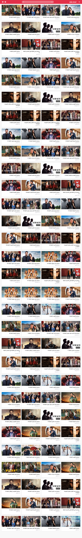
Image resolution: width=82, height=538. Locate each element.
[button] (23, 2)
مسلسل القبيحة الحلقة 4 (74, 263)
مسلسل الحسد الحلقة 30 (15, 175)
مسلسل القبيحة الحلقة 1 (15, 438)
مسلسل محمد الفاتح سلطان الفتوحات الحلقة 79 (52, 123)
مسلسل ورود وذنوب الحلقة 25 (33, 263)
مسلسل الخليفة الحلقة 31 (14, 87)
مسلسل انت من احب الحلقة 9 (34, 333)
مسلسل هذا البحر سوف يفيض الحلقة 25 (31, 211)
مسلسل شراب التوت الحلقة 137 (33, 17)
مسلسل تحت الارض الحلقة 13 (54, 175)
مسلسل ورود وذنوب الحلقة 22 (13, 457)
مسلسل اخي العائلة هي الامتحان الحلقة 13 (71, 281)
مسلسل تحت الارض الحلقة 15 (54, 34)
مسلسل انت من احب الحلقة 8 (14, 404)
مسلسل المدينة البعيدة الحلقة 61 (72, 70)
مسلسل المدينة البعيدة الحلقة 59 (33, 192)
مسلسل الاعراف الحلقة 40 (74, 474)
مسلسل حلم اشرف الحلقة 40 (54, 350)
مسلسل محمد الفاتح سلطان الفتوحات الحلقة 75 (52, 369)
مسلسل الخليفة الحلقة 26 (34, 474)
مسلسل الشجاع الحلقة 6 (15, 51)
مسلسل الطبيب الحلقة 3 (74, 528)
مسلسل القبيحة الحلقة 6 (54, 141)
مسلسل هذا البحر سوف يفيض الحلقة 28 (51, 17)
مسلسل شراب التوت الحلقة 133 (13, 263)
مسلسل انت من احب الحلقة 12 (33, 87)
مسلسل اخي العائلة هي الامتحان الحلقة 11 (71, 510)
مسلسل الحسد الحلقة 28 (74, 369)
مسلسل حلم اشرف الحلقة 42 (34, 175)
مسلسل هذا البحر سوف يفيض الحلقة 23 (51, 404)
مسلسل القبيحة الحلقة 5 (15, 192)
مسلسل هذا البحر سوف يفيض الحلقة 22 (31, 528)
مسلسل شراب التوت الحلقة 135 (53, 158)
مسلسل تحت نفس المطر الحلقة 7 (33, 457)
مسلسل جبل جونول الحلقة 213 (33, 280)
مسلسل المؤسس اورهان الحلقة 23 (72, 104)
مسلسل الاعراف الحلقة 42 (74, 404)
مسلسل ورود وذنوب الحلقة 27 (13, 141)
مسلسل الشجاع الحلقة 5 (15, 122)
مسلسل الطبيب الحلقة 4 (74, 457)
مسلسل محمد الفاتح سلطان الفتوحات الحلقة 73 (71, 492)
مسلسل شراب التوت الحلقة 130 (13, 528)
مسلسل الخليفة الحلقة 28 (14, 333)
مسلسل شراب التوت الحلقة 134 (13, 211)
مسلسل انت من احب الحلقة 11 (33, 158)
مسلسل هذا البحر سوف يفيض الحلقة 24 (71, 333)
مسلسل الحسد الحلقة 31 (74, 122)
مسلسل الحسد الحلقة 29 (54, 245)
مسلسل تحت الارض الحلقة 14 (54, 104)
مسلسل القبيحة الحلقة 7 (54, 70)
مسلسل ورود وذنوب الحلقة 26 (53, 211)
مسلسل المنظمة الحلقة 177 (34, 316)
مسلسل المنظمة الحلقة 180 (34, 70)
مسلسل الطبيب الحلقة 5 (55, 387)
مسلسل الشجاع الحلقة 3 (35, 245)
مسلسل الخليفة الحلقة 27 (74, 421)
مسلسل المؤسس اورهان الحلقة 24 (12, 34)
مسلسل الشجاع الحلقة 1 (35, 369)
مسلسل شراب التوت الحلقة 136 (53, 87)
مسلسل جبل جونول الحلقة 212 (53, 299)
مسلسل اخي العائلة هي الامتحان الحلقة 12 (11, 351)
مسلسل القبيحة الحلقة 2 (74, 387)
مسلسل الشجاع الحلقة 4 (55, 192)
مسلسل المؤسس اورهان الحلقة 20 (12, 421)
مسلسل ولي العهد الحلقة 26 (14, 474)
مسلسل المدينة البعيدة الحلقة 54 (33, 510)
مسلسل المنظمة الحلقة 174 (54, 528)
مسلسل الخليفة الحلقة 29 (54, 228)
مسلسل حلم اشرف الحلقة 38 (34, 491)
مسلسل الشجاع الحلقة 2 (15, 280)
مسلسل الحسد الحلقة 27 (54, 510)
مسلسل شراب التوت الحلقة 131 (33, 404)
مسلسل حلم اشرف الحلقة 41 (14, 228)
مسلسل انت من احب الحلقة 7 (54, 474)
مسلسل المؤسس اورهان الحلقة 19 (12, 491)
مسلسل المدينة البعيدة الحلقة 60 (72, 141)
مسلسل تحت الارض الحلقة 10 (54, 421)
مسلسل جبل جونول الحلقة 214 (53, 263)
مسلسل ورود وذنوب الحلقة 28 (13, 70)
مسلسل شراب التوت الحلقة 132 (53, 333)
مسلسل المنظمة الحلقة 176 (34, 387)
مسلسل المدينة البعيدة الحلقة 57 (72, 299)
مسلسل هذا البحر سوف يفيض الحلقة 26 (71, 158)
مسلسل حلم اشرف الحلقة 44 (34, 34)
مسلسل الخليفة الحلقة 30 (14, 158)
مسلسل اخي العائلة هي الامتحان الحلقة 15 (31, 52)
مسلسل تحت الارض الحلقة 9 (54, 491)
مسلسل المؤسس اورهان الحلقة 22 (72, 175)
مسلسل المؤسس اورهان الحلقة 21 (32, 350)
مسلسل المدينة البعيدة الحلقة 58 (13, 245)
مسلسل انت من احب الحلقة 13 (73, 34)
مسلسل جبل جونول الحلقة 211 (33, 299)
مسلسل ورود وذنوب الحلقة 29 (73, 17)
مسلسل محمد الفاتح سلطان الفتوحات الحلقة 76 (52, 281)
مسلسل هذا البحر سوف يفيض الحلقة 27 (71, 87)
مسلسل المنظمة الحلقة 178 (73, 211)
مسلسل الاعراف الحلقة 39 (14, 510)
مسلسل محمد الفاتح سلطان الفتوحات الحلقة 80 (12, 104)
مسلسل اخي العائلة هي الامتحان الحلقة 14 (71, 193)
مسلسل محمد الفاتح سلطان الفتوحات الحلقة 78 (32, 123)
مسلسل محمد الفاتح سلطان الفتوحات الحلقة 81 (71, 52)
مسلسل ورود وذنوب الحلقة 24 (13, 316)
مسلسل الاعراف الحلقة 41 (34, 438)
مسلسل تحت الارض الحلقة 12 (34, 228)
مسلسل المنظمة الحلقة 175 (54, 457)
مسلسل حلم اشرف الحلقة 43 (34, 104)
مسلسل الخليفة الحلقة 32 (14, 17)
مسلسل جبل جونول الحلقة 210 (13, 299)
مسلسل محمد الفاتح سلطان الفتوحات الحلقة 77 (71, 245)
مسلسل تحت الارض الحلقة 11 (73, 350)
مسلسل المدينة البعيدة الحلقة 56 (13, 369)
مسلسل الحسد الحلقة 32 (54, 51)
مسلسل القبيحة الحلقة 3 (74, 316)
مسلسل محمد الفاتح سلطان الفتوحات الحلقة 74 (71, 439)
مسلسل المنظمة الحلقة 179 (34, 141)
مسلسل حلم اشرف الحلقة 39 (34, 421)
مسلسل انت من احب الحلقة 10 (73, 228)
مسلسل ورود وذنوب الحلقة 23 (13, 387)
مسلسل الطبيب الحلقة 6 (55, 316)
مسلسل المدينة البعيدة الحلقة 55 (53, 438)
